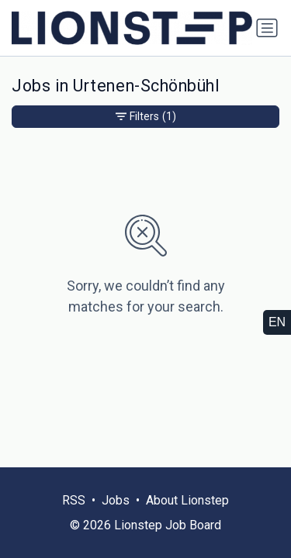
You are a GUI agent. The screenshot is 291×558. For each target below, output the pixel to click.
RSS (73, 500)
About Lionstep (187, 500)
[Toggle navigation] (267, 28)
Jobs (116, 500)
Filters (146, 116)
